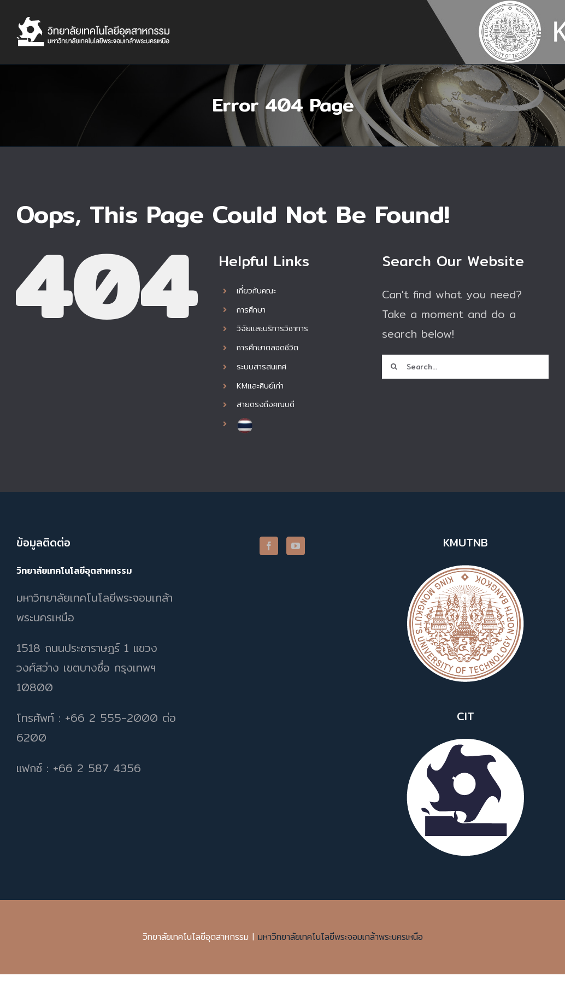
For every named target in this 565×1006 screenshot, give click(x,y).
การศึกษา (251, 310)
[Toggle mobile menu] (543, 34)
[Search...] (465, 367)
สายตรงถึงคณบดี (266, 404)
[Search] (394, 367)
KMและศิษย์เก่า (260, 386)
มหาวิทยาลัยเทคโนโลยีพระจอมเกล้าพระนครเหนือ (340, 937)
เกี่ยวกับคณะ (256, 291)
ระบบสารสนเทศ (261, 367)
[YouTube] (295, 546)
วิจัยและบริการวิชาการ (272, 328)
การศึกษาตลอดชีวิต (267, 348)
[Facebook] (269, 546)
